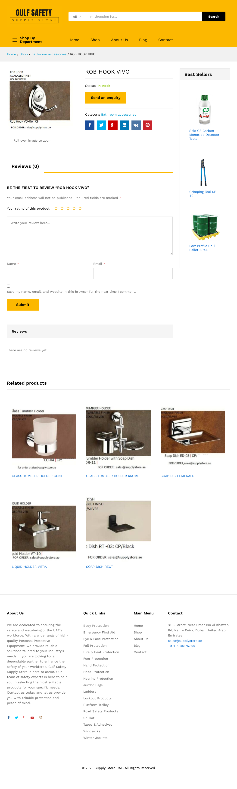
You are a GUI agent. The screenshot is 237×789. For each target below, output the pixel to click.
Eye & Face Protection (100, 639)
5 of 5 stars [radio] (80, 208)
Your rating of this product (28, 208)
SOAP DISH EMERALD (177, 476)
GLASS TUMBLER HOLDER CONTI (37, 476)
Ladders (89, 691)
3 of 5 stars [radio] (68, 208)
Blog (143, 40)
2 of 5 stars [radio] (62, 208)
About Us (119, 40)
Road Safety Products (100, 711)
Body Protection (96, 625)
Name (13, 264)
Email (99, 264)
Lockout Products (97, 698)
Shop (95, 40)
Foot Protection (95, 658)
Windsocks (91, 731)
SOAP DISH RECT (99, 566)
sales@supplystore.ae (185, 641)
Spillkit (88, 718)
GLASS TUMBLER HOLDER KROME (112, 476)
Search (213, 16)
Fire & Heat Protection (101, 652)
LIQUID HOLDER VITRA (29, 566)
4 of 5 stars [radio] (74, 208)
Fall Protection (95, 645)
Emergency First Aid (99, 632)
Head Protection (96, 672)
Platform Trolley (96, 705)
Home (74, 40)
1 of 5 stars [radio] (56, 208)
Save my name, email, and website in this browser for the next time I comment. (71, 291)
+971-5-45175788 (181, 646)
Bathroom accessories (118, 114)
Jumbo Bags (93, 685)
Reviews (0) (25, 166)
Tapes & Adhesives (97, 724)
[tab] (25, 168)
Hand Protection (96, 665)
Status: (91, 86)
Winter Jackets (95, 738)
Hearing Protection (98, 678)
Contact (165, 40)
